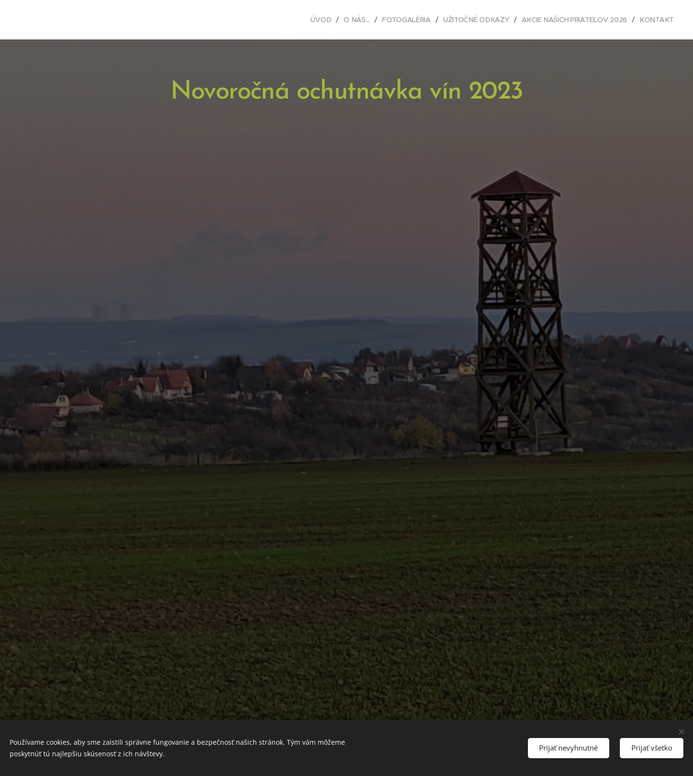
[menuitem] (321, 20)
